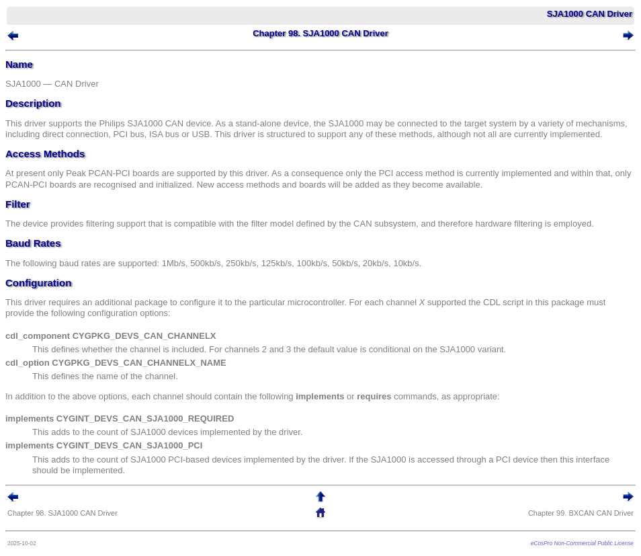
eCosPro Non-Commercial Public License (582, 543)
